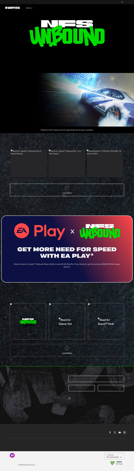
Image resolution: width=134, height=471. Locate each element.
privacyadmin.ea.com (79, 401)
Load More (67, 190)
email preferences (107, 398)
